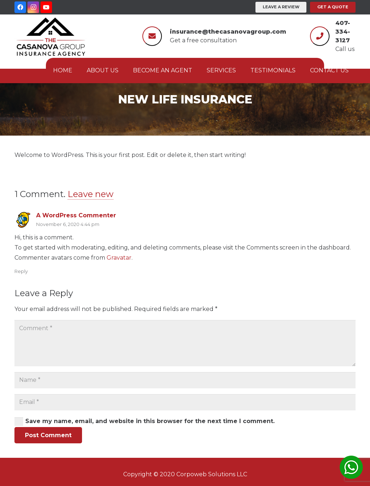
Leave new (90, 194)
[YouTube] (46, 7)
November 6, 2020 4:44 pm (67, 224)
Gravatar (119, 257)
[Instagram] (33, 7)
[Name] (185, 380)
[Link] (50, 36)
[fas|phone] (320, 35)
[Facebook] (20, 7)
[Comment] (185, 343)
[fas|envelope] (152, 35)
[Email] (185, 402)
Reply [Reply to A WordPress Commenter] (21, 271)
